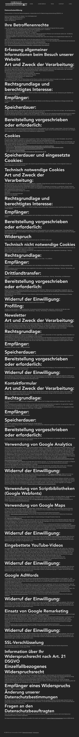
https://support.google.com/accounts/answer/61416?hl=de (29, 148)
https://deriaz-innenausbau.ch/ (17, 17)
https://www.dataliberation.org (14, 518)
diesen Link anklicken (56, 474)
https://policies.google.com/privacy (19, 514)
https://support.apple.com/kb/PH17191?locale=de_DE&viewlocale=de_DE (27, 151)
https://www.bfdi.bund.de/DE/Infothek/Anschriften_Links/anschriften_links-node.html (28, 45)
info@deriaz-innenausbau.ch (15, 19)
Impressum (36, 732)
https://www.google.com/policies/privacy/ (19, 500)
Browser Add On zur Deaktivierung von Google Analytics (42, 484)
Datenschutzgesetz (27, 732)
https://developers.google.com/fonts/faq (44, 499)
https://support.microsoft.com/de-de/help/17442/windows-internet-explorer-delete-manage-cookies (39, 147)
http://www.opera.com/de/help (17, 150)
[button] (61, 4)
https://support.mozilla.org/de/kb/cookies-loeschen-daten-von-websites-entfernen (34, 146)
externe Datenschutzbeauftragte (55, 718)
